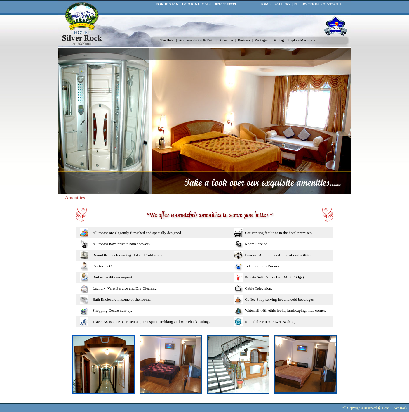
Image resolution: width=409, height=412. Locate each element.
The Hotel (167, 40)
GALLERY (282, 4)
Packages (262, 40)
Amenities (226, 40)
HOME (265, 4)
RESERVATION (306, 4)
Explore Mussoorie (301, 40)
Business (244, 40)
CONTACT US (333, 4)
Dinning (278, 40)
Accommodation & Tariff (197, 40)
